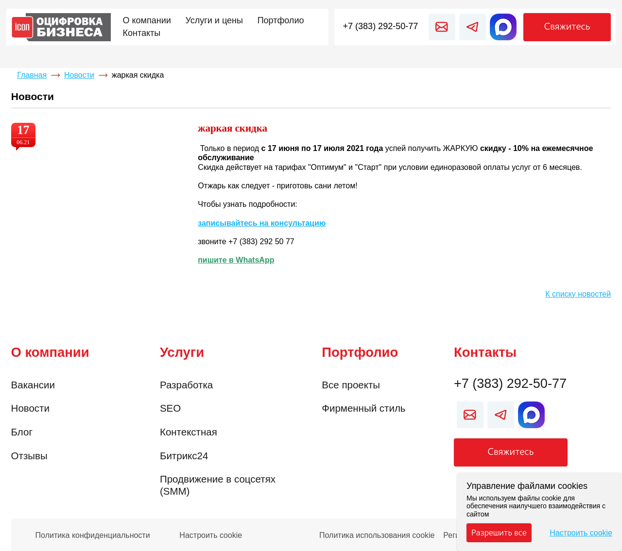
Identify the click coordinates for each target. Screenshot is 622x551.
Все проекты (351, 384)
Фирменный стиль (363, 408)
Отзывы (29, 455)
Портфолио (360, 352)
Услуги (182, 352)
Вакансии (33, 384)
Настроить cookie (210, 535)
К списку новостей (578, 294)
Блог (22, 431)
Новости (79, 75)
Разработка (186, 384)
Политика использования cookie (377, 535)
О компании (50, 352)
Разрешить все (499, 532)
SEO (170, 408)
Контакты (485, 352)
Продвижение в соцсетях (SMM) (218, 485)
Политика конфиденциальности (92, 535)
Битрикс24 (184, 455)
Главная (32, 75)
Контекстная (188, 431)
